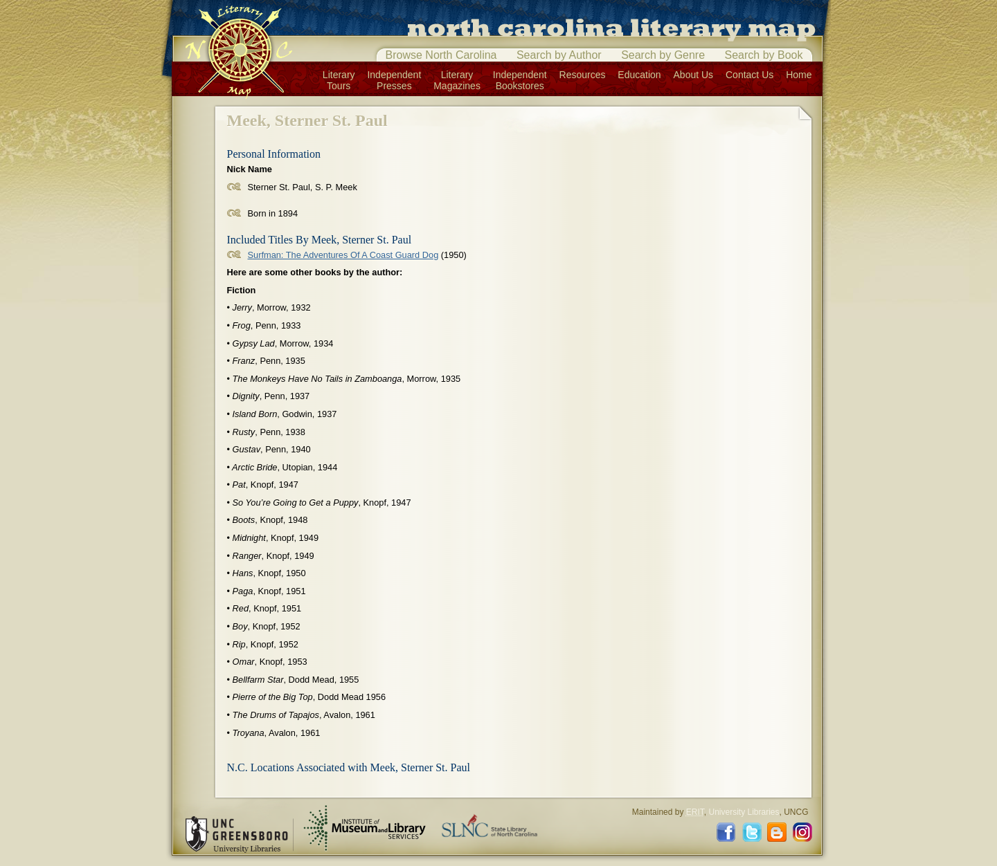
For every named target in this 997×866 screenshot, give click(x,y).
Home (798, 74)
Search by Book (764, 55)
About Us (694, 74)
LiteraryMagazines (456, 80)
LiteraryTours (339, 80)
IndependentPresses (394, 80)
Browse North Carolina (441, 55)
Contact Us (749, 74)
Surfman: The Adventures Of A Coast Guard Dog (343, 255)
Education (639, 74)
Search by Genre (663, 55)
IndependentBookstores (520, 80)
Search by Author (559, 55)
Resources (582, 74)
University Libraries (743, 812)
